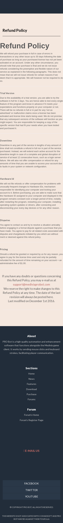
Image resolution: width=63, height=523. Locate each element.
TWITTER (31, 490)
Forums (31, 399)
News (32, 378)
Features (31, 383)
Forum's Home (31, 414)
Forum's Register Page (31, 420)
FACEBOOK (31, 483)
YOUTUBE (31, 496)
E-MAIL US (31, 450)
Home (31, 373)
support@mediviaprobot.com (31, 284)
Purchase (31, 394)
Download (31, 389)
